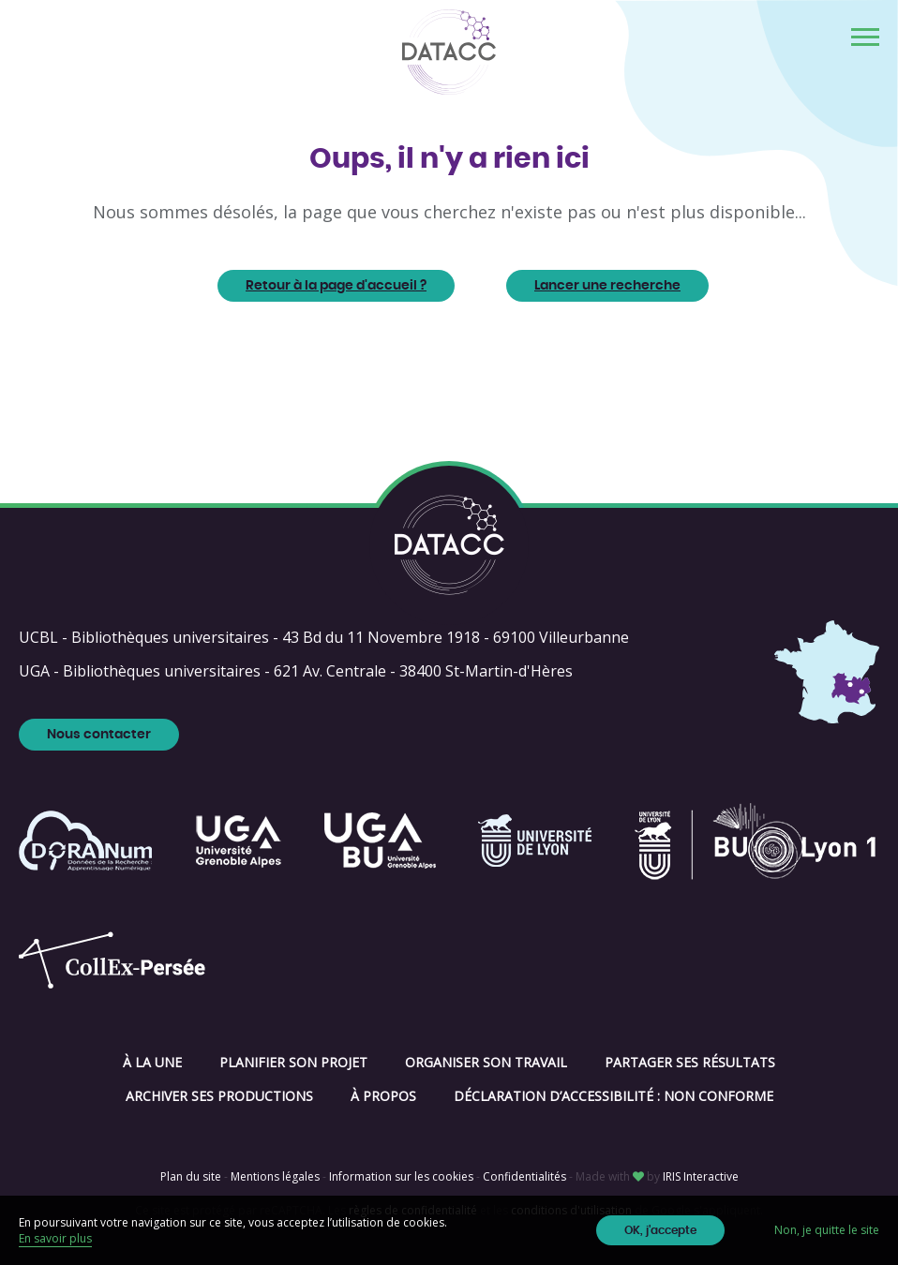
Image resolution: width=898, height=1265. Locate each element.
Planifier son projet (293, 1062)
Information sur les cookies (401, 1176)
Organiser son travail (486, 1062)
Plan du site (190, 1176)
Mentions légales (275, 1176)
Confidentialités (524, 1176)
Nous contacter (99, 734)
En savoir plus (55, 1238)
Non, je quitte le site (826, 1230)
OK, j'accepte (660, 1230)
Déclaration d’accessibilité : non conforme (613, 1096)
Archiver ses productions (219, 1096)
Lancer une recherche (607, 285)
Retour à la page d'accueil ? (336, 285)
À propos (383, 1096)
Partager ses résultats (690, 1062)
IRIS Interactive (701, 1176)
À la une (152, 1062)
